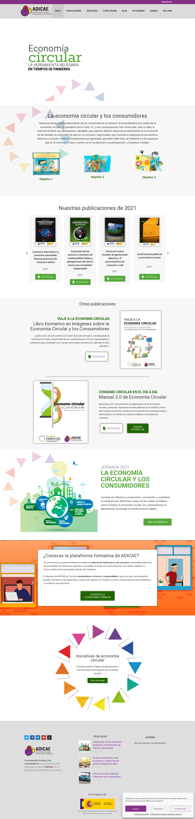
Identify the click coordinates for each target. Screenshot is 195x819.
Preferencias (180, 808)
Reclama (167, 11)
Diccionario (138, 11)
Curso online (110, 11)
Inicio (58, 11)
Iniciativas (92, 11)
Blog (124, 11)
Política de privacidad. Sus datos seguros (166, 814)
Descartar (158, 808)
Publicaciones (73, 11)
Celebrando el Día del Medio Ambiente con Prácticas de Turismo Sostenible (107, 745)
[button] (27, 253)
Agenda (154, 11)
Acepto (135, 808)
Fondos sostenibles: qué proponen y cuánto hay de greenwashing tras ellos (106, 760)
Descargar (47, 276)
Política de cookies (141, 814)
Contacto (166, 2)
